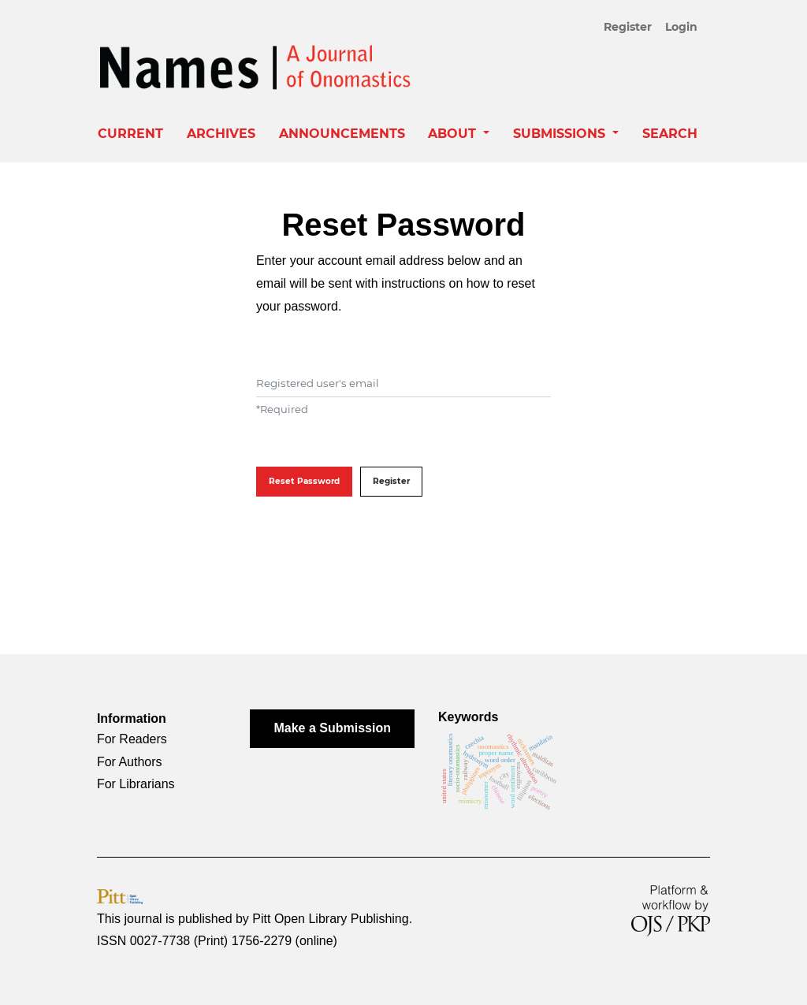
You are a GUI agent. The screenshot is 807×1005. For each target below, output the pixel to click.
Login (681, 27)
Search (669, 133)
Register (628, 27)
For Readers (132, 739)
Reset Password (304, 481)
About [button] (454, 133)
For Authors (129, 762)
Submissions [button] (561, 133)
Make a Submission (332, 728)
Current (130, 133)
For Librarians (136, 784)
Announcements (342, 133)
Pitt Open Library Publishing (330, 918)
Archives (221, 133)
